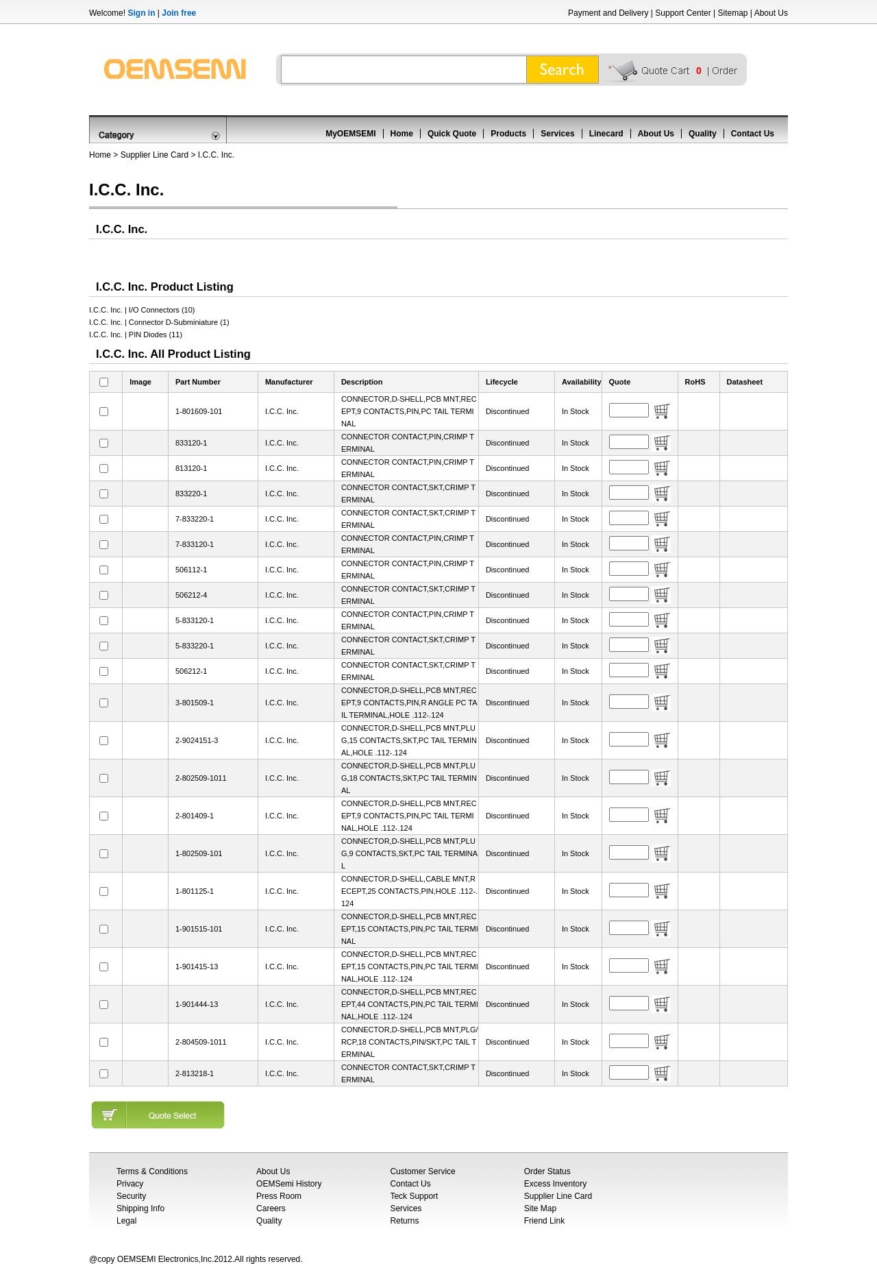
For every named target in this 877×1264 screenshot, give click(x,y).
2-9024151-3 (196, 740)
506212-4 (191, 595)
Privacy (129, 1184)
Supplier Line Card (154, 155)
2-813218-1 (194, 1073)
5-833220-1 (194, 646)
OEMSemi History (288, 1184)
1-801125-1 (194, 891)
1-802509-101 (199, 853)
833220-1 (191, 493)
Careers (271, 1208)
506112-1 (191, 570)
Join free (179, 13)
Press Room (278, 1196)
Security (131, 1196)
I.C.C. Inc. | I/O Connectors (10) (142, 310)
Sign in (141, 13)
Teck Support (414, 1196)
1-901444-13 (196, 1004)
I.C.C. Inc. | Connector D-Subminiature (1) (159, 322)
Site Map (540, 1208)
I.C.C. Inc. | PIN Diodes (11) (135, 334)
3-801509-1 (194, 702)
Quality (703, 133)
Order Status (547, 1171)
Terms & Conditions (152, 1171)
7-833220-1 (194, 519)
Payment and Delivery (608, 13)
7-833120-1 (194, 544)
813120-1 (191, 468)
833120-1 (191, 443)
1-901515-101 (199, 929)
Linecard (606, 133)
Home (402, 133)
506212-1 (191, 671)
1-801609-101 (199, 411)
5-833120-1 (194, 620)
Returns (404, 1221)
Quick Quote (452, 133)
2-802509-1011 (201, 778)
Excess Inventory (555, 1184)
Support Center (683, 13)
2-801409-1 (194, 816)
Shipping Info (140, 1208)
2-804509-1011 (201, 1042)
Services (557, 133)
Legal (126, 1221)
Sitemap (732, 13)
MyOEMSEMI (350, 133)
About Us (771, 13)
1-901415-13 (196, 966)
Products (508, 133)
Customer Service (422, 1171)
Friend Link (544, 1221)
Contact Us (752, 133)
